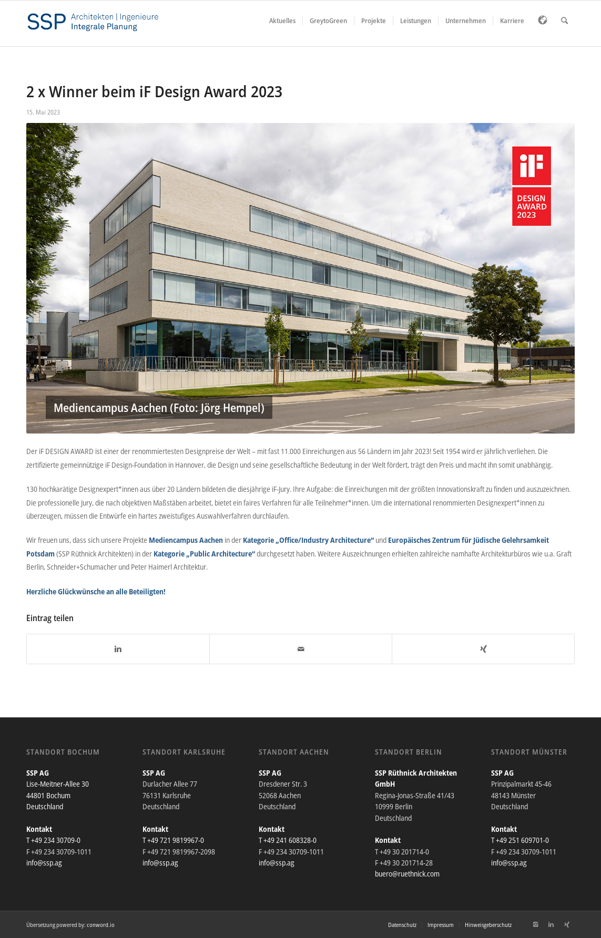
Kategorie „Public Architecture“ (204, 554)
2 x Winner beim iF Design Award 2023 (154, 91)
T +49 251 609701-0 (520, 840)
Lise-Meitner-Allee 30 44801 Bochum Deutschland (57, 795)
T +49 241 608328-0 (288, 840)
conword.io (101, 925)
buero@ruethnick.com (407, 874)
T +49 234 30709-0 (53, 840)
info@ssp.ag (44, 863)
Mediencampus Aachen (186, 540)
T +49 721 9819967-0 (173, 840)
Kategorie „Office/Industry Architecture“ (308, 540)
